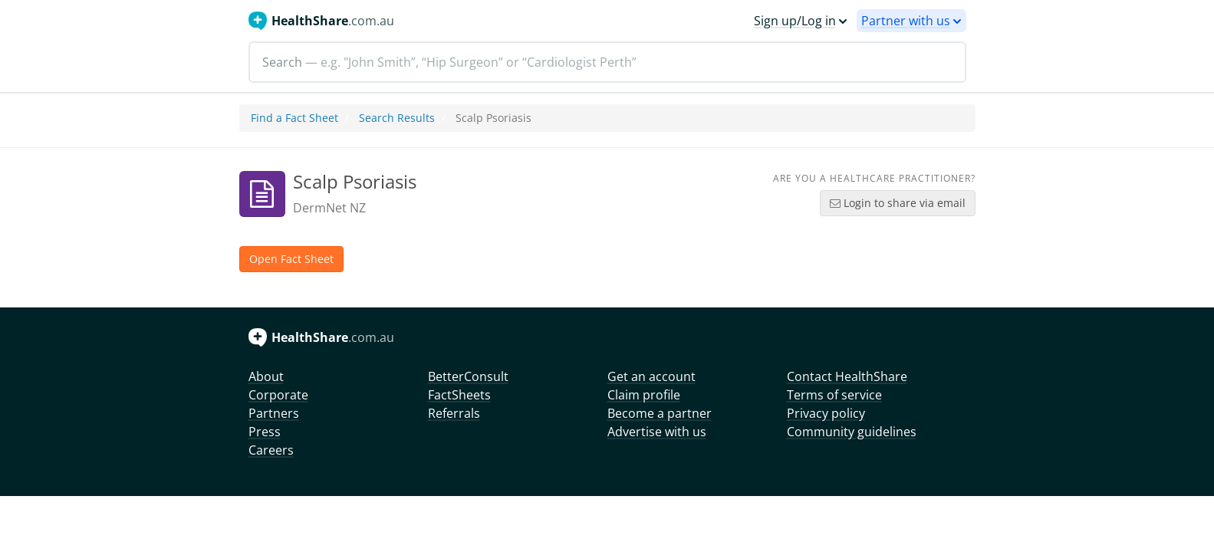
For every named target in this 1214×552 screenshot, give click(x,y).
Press (264, 431)
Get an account (651, 376)
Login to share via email (898, 203)
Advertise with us (656, 431)
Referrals (454, 413)
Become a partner (659, 413)
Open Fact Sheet (291, 258)
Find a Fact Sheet (294, 117)
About (266, 376)
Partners (273, 413)
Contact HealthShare (847, 376)
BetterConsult (468, 376)
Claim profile (643, 394)
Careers (271, 450)
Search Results (397, 117)
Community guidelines (851, 431)
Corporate (278, 394)
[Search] (607, 62)
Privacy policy (826, 413)
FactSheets (459, 394)
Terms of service (834, 394)
